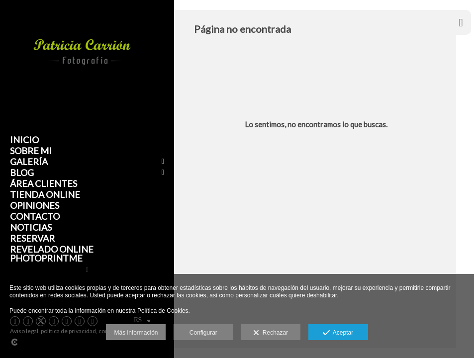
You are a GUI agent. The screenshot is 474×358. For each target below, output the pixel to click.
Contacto (35, 216)
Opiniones (34, 205)
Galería (29, 161)
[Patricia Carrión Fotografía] (82, 95)
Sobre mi (31, 150)
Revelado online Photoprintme (52, 254)
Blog (22, 172)
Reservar (32, 238)
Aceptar (338, 333)
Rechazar (270, 333)
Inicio (24, 139)
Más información (136, 332)
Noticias (31, 227)
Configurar (203, 332)
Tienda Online (45, 194)
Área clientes (43, 183)
